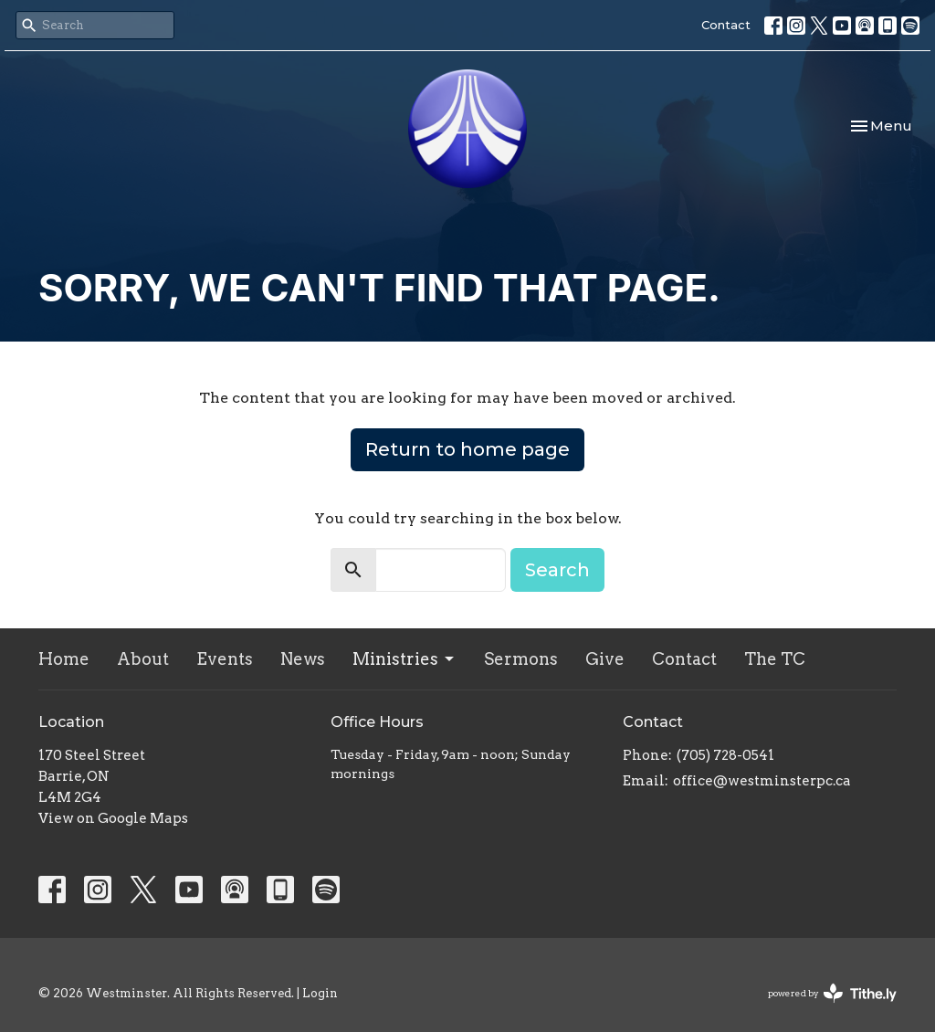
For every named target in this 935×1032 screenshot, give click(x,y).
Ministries (404, 659)
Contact (726, 24)
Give (605, 659)
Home (63, 659)
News (302, 659)
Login (320, 993)
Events (224, 659)
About (143, 659)
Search (557, 570)
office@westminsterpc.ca (762, 781)
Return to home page (467, 449)
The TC (774, 659)
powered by (832, 993)
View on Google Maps (113, 818)
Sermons (521, 659)
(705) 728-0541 (725, 755)
